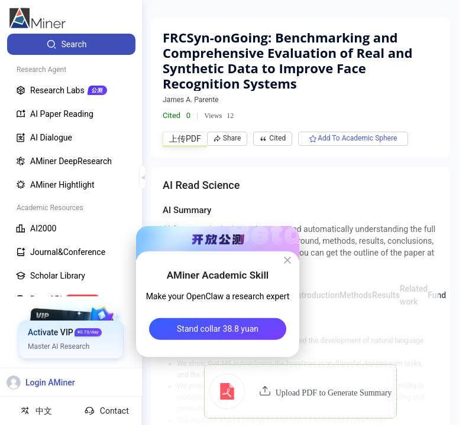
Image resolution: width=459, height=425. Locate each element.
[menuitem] (71, 44)
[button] (300, 391)
